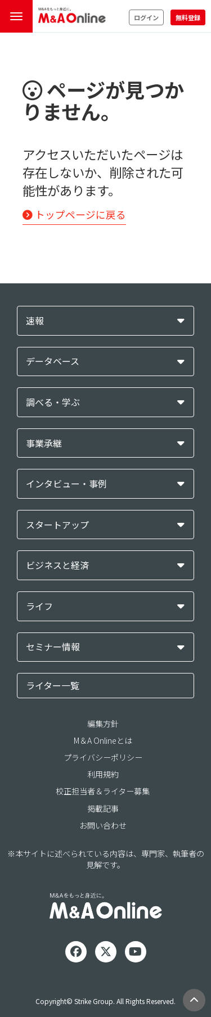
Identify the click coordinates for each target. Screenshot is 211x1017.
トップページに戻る (74, 214)
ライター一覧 (52, 685)
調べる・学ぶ (53, 402)
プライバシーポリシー (103, 757)
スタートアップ (57, 524)
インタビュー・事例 (66, 483)
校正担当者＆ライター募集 (103, 791)
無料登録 (188, 17)
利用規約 (103, 774)
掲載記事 (103, 808)
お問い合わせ (103, 825)
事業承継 (44, 443)
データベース (52, 361)
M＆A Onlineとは (103, 740)
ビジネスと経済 (57, 565)
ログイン (146, 17)
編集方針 (103, 723)
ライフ (39, 606)
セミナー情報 (53, 646)
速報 (35, 320)
